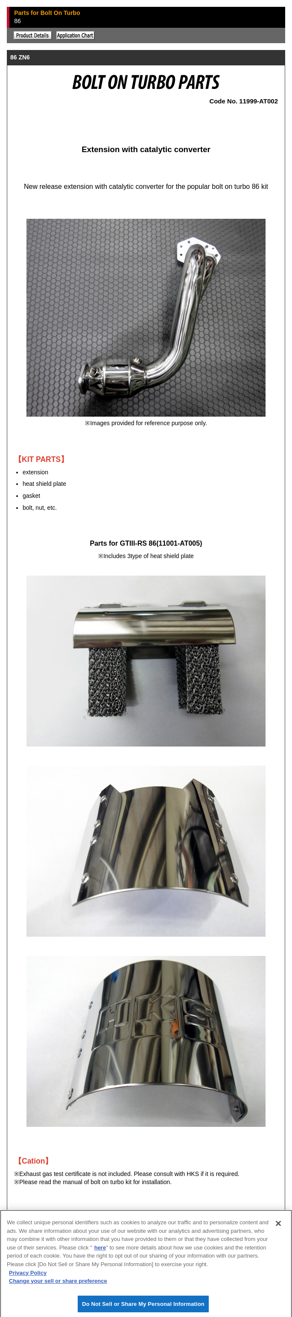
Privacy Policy (28, 1275)
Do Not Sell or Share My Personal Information (143, 1306)
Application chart (75, 35)
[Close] (278, 1226)
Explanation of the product (33, 35)
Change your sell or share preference (58, 1284)
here (100, 1250)
